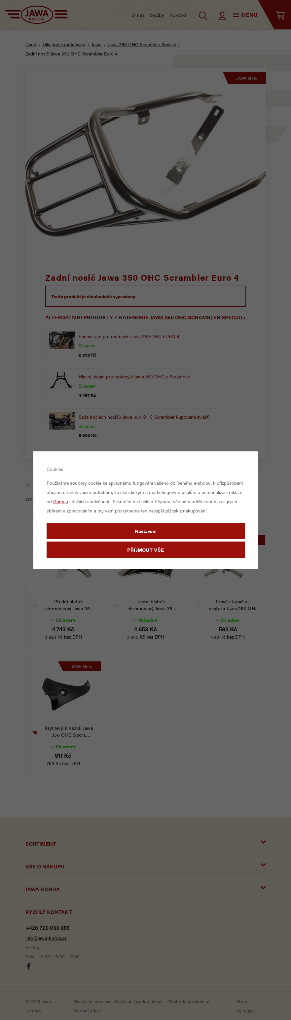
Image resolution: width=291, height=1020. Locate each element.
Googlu (60, 501)
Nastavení (146, 531)
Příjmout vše (145, 549)
